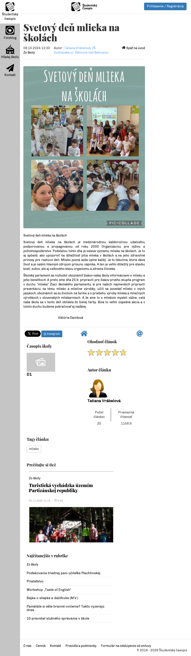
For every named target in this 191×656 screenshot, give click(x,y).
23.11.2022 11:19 (39, 500)
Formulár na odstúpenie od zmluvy (126, 646)
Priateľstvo (35, 581)
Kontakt (10, 70)
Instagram (52, 333)
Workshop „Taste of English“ (49, 590)
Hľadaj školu (10, 52)
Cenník (41, 646)
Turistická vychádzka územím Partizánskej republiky (61, 487)
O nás (27, 646)
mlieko (34, 449)
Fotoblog (10, 33)
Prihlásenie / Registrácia (165, 6)
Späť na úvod (133, 48)
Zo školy (29, 52)
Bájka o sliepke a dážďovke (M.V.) (52, 598)
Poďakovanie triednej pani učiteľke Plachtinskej (63, 573)
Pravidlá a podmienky (81, 646)
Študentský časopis (10, 11)
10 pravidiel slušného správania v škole (58, 618)
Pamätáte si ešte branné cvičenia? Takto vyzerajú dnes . (65, 608)
